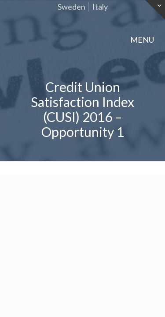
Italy (100, 6)
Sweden (71, 6)
